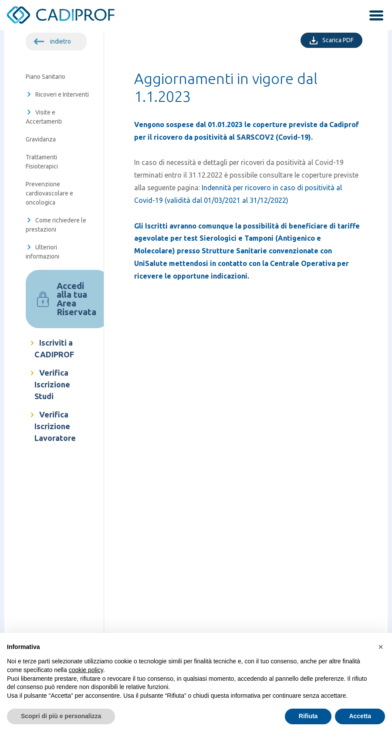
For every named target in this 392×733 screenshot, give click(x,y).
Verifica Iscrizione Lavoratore (55, 426)
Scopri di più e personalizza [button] (61, 716)
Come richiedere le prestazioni (56, 225)
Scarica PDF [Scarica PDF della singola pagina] (342, 39)
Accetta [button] (360, 716)
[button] (381, 647)
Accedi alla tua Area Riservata (76, 299)
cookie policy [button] (86, 669)
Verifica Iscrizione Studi (52, 384)
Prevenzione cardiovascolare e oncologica (49, 193)
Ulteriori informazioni (42, 252)
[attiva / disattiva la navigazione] (373, 16)
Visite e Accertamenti (44, 117)
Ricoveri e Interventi (62, 94)
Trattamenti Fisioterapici (42, 162)
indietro (60, 41)
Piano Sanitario (45, 76)
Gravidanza (41, 139)
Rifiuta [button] (308, 716)
